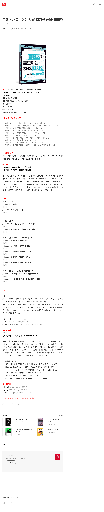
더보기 (4, 207)
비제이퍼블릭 (11, 455)
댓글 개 (4, 445)
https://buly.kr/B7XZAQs (21, 392)
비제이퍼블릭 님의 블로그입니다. (15, 458)
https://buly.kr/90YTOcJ (19, 387)
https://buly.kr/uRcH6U (18, 389)
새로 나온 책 (5, 29)
